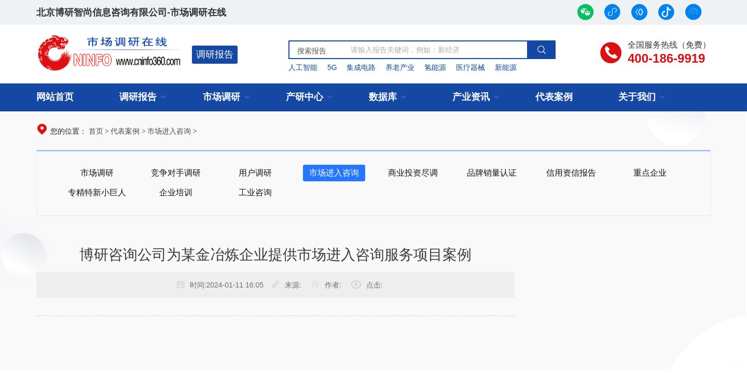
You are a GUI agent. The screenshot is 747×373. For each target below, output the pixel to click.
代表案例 (554, 97)
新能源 (506, 67)
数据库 (383, 97)
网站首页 (55, 97)
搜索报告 (311, 51)
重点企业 (650, 172)
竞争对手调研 (176, 172)
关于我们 (637, 97)
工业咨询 (255, 192)
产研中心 (304, 97)
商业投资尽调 (413, 172)
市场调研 (221, 97)
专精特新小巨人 (97, 192)
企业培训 (175, 192)
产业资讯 (471, 97)
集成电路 (361, 67)
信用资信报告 (571, 172)
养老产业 (399, 67)
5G (332, 67)
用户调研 (255, 172)
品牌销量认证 (492, 172)
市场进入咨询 (169, 131)
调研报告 (214, 54)
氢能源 (435, 67)
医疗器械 (470, 67)
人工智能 (302, 67)
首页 (96, 131)
